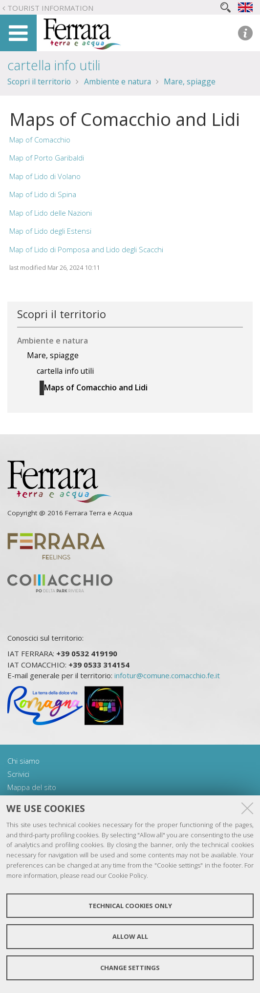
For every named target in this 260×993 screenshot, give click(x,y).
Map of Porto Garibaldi (46, 157)
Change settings (130, 967)
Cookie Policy (127, 875)
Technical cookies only (130, 905)
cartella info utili (53, 65)
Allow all (130, 936)
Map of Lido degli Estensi (50, 231)
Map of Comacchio (39, 139)
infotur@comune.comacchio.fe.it (167, 675)
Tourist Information (50, 8)
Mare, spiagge (190, 81)
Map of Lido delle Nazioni (50, 213)
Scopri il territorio (39, 81)
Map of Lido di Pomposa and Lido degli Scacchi (86, 249)
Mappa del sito (31, 787)
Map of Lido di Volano (45, 176)
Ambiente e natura (117, 81)
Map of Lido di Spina (42, 194)
